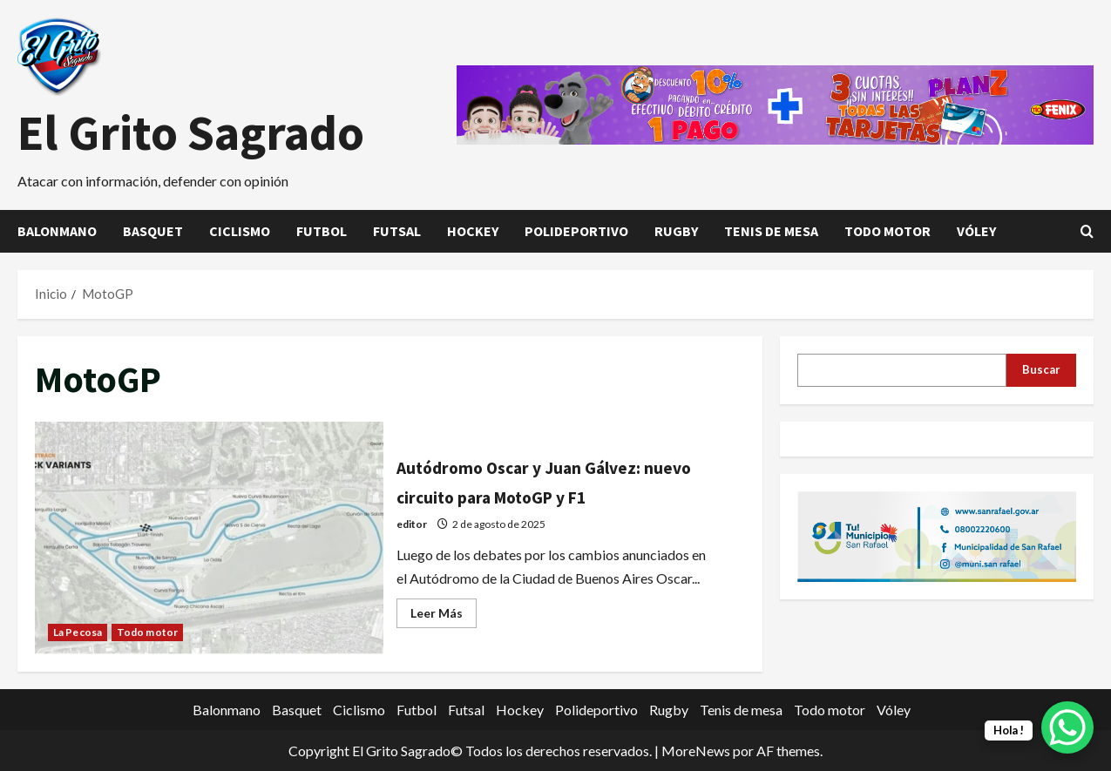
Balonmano (57, 231)
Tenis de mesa (771, 231)
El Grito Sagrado (190, 132)
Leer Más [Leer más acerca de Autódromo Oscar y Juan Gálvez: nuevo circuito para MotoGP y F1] (443, 616)
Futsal (397, 231)
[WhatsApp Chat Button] (1067, 727)
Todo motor (887, 231)
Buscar (1041, 369)
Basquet (153, 231)
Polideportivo (576, 231)
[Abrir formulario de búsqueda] (1087, 231)
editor (411, 524)
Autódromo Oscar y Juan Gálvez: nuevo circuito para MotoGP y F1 (209, 538)
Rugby (676, 231)
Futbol (321, 231)
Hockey (472, 231)
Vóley (976, 231)
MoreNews (695, 750)
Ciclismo (239, 231)
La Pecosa (77, 632)
